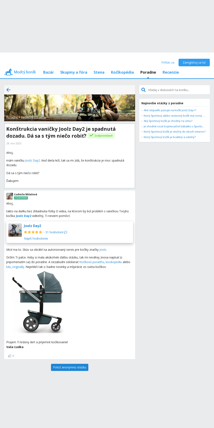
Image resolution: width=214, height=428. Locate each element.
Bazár (48, 72)
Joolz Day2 (32, 160)
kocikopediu (114, 262)
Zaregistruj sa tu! (194, 62)
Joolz (102, 250)
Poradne (148, 72)
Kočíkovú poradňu (91, 262)
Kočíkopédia (122, 72)
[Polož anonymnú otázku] (69, 367)
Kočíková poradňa (33, 117)
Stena (99, 72)
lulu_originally (15, 267)
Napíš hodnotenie (36, 238)
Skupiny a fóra (73, 72)
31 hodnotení (56, 232)
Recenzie (170, 72)
